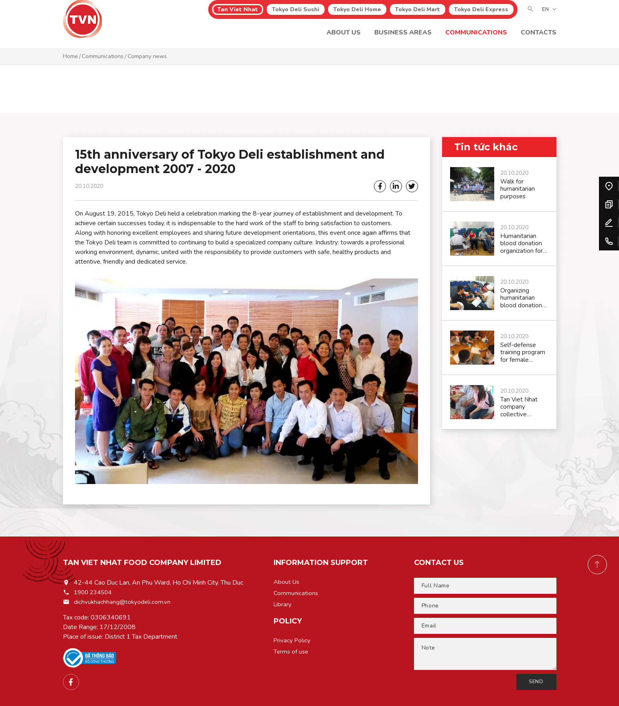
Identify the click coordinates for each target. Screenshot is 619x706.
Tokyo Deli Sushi (295, 15)
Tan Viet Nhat (237, 15)
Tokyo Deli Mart (417, 15)
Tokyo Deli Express (481, 15)
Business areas (403, 38)
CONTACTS (538, 38)
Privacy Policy (293, 643)
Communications (476, 38)
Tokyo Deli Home (357, 15)
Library (283, 606)
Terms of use (292, 655)
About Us (344, 38)
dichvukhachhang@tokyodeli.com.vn (123, 601)
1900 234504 (95, 592)
